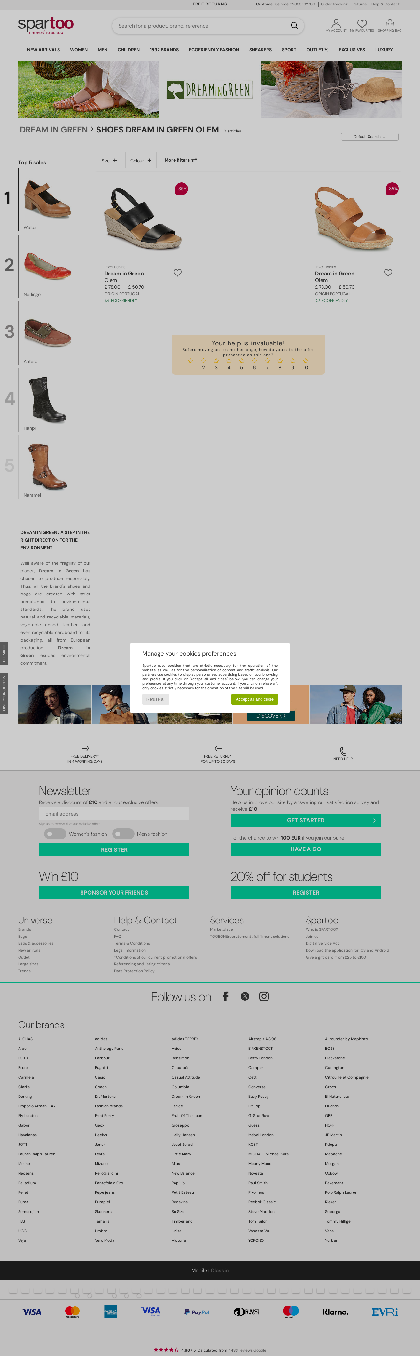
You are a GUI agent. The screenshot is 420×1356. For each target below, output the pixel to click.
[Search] (294, 26)
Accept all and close (255, 699)
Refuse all (155, 699)
